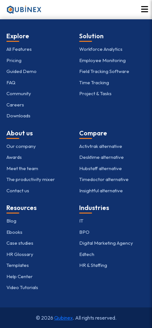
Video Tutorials (22, 287)
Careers (15, 105)
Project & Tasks (95, 93)
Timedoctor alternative (104, 179)
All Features (19, 49)
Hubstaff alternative (100, 168)
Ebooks (14, 232)
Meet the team (22, 168)
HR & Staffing (93, 265)
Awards (14, 157)
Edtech (86, 254)
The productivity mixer (30, 179)
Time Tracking (94, 82)
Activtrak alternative (100, 146)
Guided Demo (21, 71)
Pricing (13, 60)
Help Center (19, 276)
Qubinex (63, 317)
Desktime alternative (101, 157)
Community (18, 93)
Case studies (19, 243)
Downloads (18, 116)
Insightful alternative (101, 190)
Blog (11, 221)
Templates (17, 265)
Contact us (17, 190)
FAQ (10, 82)
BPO (84, 232)
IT (81, 221)
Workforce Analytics (100, 49)
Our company (21, 146)
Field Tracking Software (104, 71)
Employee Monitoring (102, 60)
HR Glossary (19, 254)
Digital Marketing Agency (106, 243)
